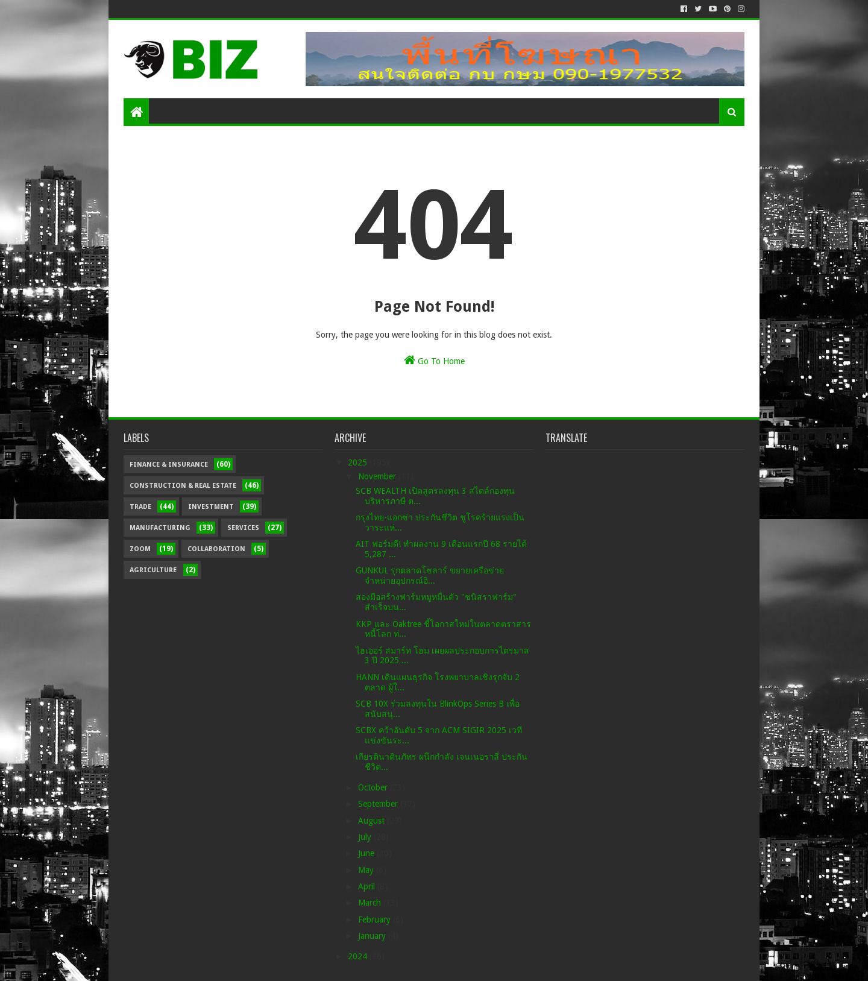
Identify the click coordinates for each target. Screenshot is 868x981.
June (367, 853)
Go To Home (434, 360)
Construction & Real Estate (183, 486)
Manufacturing (160, 528)
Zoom (140, 549)
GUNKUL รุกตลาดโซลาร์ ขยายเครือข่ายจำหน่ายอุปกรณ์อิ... (430, 575)
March (370, 902)
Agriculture (153, 570)
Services (243, 528)
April (367, 886)
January (373, 936)
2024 (359, 956)
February (375, 919)
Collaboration (216, 549)
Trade (140, 507)
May (367, 870)
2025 (359, 462)
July (366, 837)
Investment (211, 507)
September (379, 804)
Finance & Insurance (169, 464)
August (372, 820)
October (374, 787)
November (378, 476)
